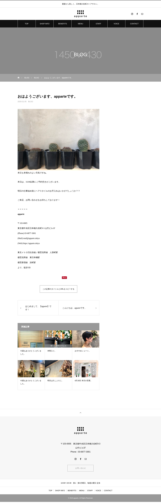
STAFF (98, 24)
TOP (27, 24)
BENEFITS (62, 24)
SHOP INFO (44, 24)
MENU (80, 24)
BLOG (30, 102)
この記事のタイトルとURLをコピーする (58, 289)
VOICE (116, 24)
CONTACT (134, 24)
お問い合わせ (80, 469)
